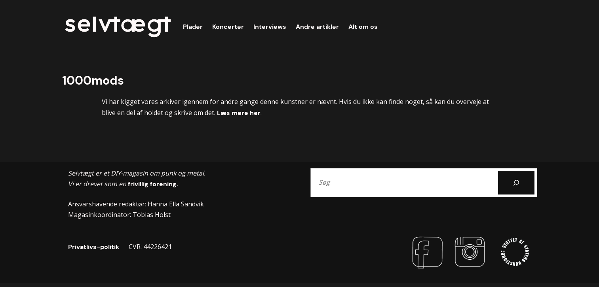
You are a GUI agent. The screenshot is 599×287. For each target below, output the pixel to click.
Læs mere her (239, 113)
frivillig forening (151, 184)
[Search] (516, 182)
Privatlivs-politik (93, 247)
